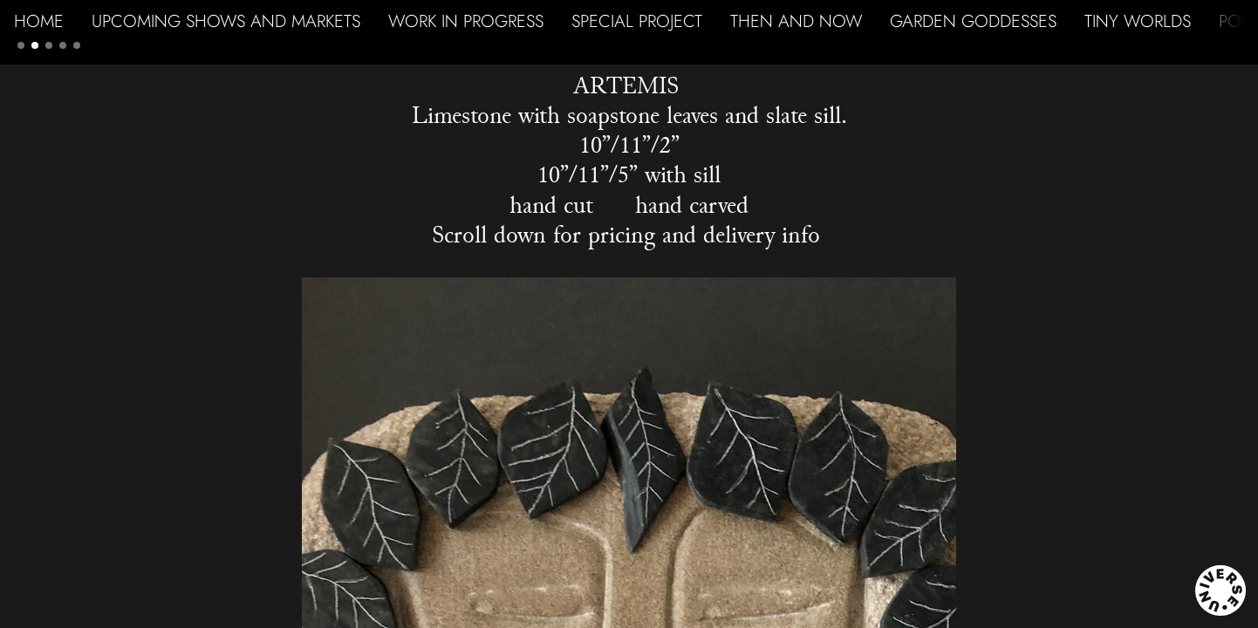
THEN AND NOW (796, 21)
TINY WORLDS (1137, 21)
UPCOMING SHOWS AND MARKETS (226, 21)
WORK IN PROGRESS (466, 21)
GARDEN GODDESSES (973, 21)
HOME (39, 21)
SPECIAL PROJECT (636, 21)
